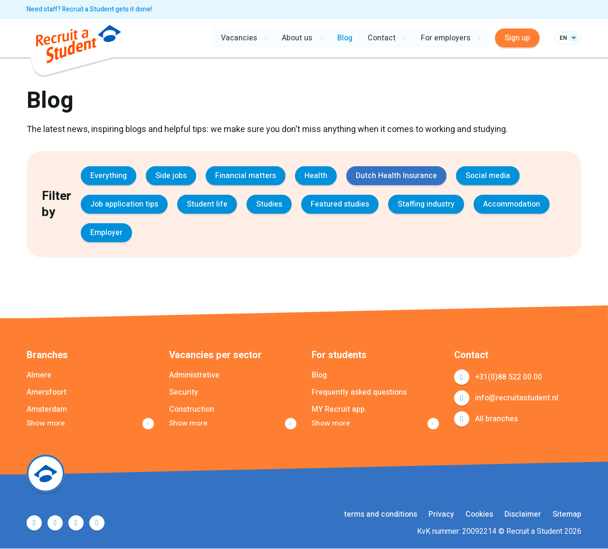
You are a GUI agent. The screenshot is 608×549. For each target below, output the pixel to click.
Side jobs (171, 175)
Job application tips (124, 204)
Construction (191, 409)
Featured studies (340, 204)
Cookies (479, 515)
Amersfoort (46, 392)
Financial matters (245, 175)
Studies (269, 204)
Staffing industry (426, 204)
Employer (106, 232)
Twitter (55, 523)
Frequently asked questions (359, 392)
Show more (46, 423)
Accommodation (511, 204)
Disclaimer (522, 515)
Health (315, 175)
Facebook (34, 523)
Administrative (194, 375)
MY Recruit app (338, 409)
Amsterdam (47, 409)
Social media (488, 175)
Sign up (517, 38)
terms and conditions (380, 515)
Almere (39, 375)
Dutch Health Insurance (396, 175)
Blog (344, 38)
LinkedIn (76, 523)
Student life (207, 204)
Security (183, 392)
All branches (496, 419)
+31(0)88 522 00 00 (508, 377)
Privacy (441, 515)
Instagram (96, 523)
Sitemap (566, 515)
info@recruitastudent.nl (516, 398)
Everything (108, 175)
